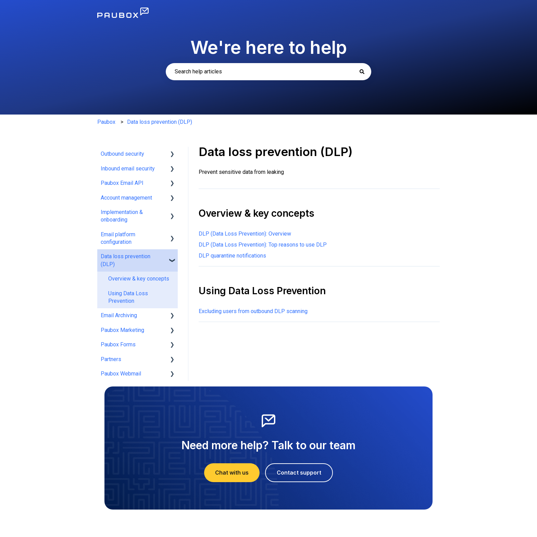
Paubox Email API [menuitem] (122, 183)
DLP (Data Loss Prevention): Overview (245, 233)
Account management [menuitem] (126, 197)
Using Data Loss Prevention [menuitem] (128, 297)
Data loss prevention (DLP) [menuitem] (125, 260)
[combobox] (268, 71)
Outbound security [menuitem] (122, 154)
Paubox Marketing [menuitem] (122, 330)
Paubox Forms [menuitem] (118, 344)
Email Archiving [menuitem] (119, 315)
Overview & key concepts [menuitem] (138, 278)
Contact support (299, 472)
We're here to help (268, 47)
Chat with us (232, 472)
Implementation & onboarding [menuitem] (122, 216)
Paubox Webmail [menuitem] (121, 373)
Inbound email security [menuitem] (128, 168)
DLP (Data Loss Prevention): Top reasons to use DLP (263, 244)
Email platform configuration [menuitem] (118, 238)
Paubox (106, 122)
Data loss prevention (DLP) (159, 122)
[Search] (362, 71)
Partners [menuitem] (111, 359)
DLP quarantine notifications (232, 255)
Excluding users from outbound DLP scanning (253, 311)
